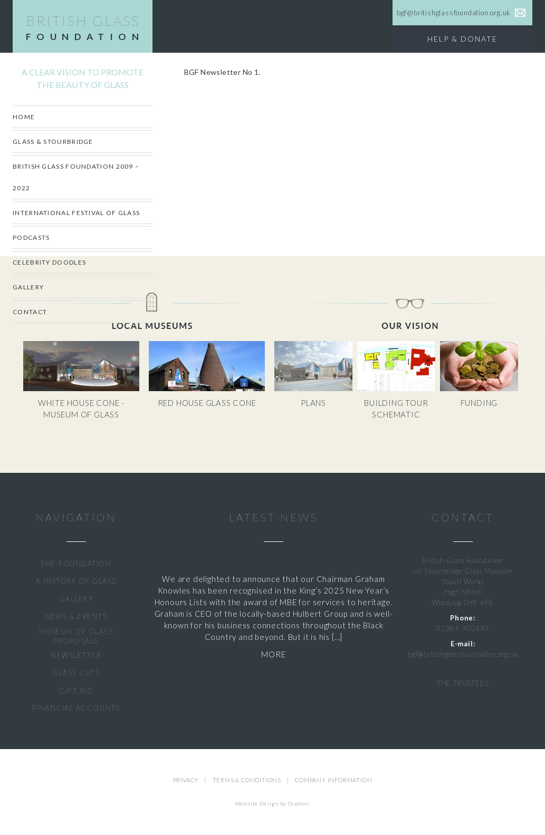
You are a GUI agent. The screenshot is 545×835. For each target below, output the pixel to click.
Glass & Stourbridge (53, 141)
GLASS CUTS (76, 672)
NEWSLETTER (76, 655)
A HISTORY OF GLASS (76, 581)
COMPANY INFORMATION (333, 779)
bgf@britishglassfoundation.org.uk (463, 654)
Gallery (28, 287)
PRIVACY (186, 779)
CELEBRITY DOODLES (49, 262)
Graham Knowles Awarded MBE (273, 561)
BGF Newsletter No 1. (222, 71)
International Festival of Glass (76, 213)
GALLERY (76, 599)
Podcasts (31, 237)
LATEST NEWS (273, 517)
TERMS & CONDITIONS (247, 779)
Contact (30, 312)
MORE (273, 654)
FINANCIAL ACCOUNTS (76, 708)
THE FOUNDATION (76, 563)
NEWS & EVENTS (76, 616)
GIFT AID (76, 690)
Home (24, 117)
